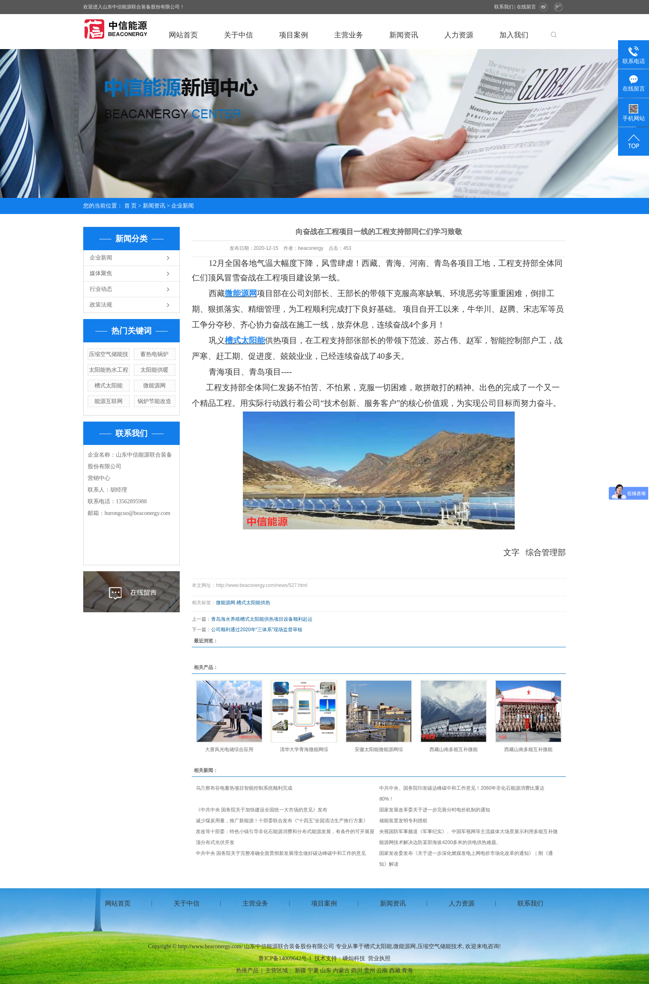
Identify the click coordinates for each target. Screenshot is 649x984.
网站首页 (183, 35)
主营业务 (348, 35)
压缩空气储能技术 (439, 946)
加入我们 (513, 35)
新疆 (300, 971)
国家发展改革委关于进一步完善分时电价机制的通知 (434, 810)
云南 (382, 971)
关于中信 (238, 35)
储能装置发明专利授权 (403, 820)
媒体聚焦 (101, 273)
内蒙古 (341, 971)
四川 (356, 971)
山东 (325, 971)
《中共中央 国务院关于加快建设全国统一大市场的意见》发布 (261, 810)
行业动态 (101, 289)
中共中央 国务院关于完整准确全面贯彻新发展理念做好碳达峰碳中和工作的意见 (281, 853)
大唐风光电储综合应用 (229, 749)
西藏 (394, 971)
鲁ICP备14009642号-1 (285, 958)
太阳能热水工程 (108, 369)
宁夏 (313, 971)
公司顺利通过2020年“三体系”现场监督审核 (256, 629)
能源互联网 (108, 401)
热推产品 (247, 971)
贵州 (369, 971)
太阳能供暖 (154, 369)
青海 (407, 971)
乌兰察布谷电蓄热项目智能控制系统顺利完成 (244, 788)
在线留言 (526, 7)
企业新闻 (182, 206)
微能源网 (154, 385)
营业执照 (379, 958)
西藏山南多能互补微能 (453, 749)
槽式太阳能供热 (253, 602)
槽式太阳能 (108, 385)
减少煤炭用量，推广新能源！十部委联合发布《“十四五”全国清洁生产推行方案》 (282, 820)
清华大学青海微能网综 (304, 749)
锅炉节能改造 (154, 401)
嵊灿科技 (354, 958)
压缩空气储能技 (108, 354)
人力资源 (458, 35)
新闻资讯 (403, 35)
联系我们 (530, 903)
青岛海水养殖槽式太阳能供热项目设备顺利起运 (261, 619)
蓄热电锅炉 (154, 354)
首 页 (130, 206)
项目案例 (293, 35)
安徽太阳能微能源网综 (379, 749)
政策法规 (101, 305)
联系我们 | (505, 7)
